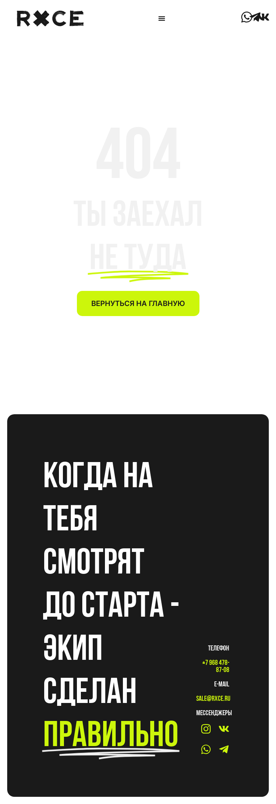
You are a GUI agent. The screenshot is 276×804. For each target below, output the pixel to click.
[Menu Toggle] (161, 18)
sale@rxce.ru (213, 698)
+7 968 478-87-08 (215, 665)
